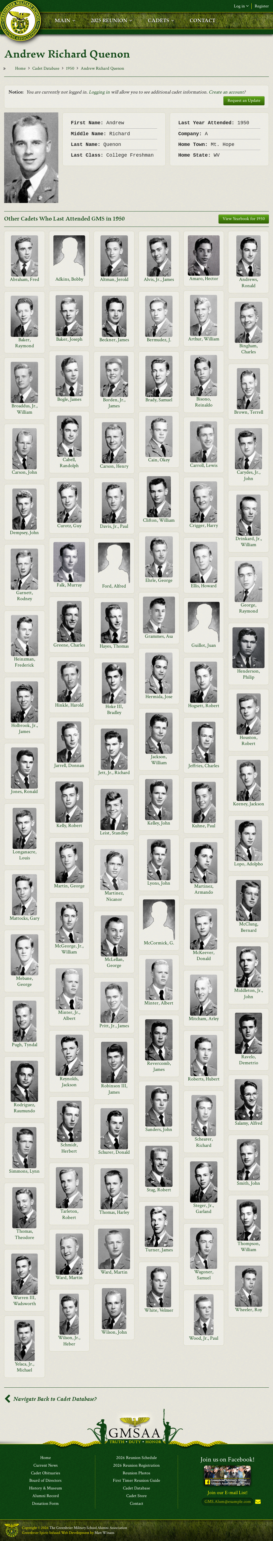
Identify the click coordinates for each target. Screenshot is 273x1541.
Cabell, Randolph (69, 462)
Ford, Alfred (114, 586)
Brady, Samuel (158, 400)
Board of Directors (45, 1480)
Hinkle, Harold (69, 705)
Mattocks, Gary (24, 918)
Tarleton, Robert (69, 1214)
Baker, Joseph (69, 339)
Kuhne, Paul (203, 826)
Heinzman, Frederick (24, 662)
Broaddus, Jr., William (25, 409)
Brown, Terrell (248, 412)
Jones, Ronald (24, 791)
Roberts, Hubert (204, 1079)
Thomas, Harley (114, 1212)
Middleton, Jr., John (248, 993)
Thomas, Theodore (24, 1234)
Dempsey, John (24, 532)
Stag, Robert (159, 1190)
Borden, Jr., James (114, 403)
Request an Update (244, 100)
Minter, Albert (158, 1003)
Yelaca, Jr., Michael (24, 1367)
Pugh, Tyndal (24, 1045)
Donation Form (45, 1503)
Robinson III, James (114, 1089)
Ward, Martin (114, 1272)
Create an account (226, 92)
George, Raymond (248, 608)
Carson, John (24, 472)
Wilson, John (114, 1332)
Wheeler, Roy (248, 1309)
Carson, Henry (114, 466)
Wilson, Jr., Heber (69, 1340)
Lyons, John (158, 883)
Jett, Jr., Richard (114, 772)
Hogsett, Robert (203, 705)
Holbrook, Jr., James (24, 728)
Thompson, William (248, 1246)
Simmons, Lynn (24, 1171)
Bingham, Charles (248, 349)
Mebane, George (24, 981)
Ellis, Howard (204, 586)
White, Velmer (158, 1310)
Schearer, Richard (204, 1142)
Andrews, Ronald (248, 282)
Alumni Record (45, 1496)
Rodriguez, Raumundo (24, 1108)
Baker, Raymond (24, 343)
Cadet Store (136, 1496)
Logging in (99, 92)
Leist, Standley (114, 833)
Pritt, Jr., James (114, 1026)
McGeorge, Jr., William (69, 949)
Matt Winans (104, 1532)
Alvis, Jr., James (159, 279)
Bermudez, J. (159, 340)
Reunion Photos (136, 1473)
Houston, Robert (248, 740)
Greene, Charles (69, 645)
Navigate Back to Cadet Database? (50, 1399)
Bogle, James (69, 399)
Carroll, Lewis (203, 465)
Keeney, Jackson (248, 804)
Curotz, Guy (69, 526)
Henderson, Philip (248, 674)
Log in (241, 6)
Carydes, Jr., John (248, 475)
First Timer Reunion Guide (136, 1480)
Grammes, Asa (159, 636)
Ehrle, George (159, 580)
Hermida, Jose (159, 696)
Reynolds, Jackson (69, 1082)
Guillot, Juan (203, 645)
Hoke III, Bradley (114, 709)
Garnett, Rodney (24, 595)
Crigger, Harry (203, 525)
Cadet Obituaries (45, 1473)
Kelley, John (158, 823)
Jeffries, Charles (203, 766)
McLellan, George (114, 962)
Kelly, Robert (69, 825)
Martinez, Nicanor (114, 896)
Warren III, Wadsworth (24, 1300)
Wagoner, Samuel (203, 1275)
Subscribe (257, 1502)
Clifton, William (159, 520)
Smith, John (248, 1183)
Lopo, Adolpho (248, 864)
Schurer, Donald (114, 1152)
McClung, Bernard (248, 927)
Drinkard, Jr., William (248, 541)
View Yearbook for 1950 (244, 219)
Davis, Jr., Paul (114, 526)
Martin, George (69, 886)
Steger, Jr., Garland (203, 1208)
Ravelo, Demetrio (248, 1060)
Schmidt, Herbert (69, 1148)
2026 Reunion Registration (136, 1465)
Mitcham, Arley (204, 1018)
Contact (136, 1503)
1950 (70, 68)
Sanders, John (158, 1129)
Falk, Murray (69, 585)
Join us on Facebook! (227, 1459)
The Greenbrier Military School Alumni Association (88, 1527)
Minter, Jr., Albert (69, 1015)
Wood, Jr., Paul (203, 1338)
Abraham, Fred (24, 279)
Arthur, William (203, 339)
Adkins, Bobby (69, 279)
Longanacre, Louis (24, 855)
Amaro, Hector (203, 278)
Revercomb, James (159, 1066)
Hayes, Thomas (114, 646)
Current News (45, 1465)
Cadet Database (45, 68)
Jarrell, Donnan (69, 765)
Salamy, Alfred (248, 1123)
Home (20, 68)
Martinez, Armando (203, 889)
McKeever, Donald (203, 955)
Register (262, 6)
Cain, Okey (159, 460)
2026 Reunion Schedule (136, 1458)
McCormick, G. (159, 943)
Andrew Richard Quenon (102, 68)
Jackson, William (159, 759)
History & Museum (45, 1488)
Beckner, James (114, 340)
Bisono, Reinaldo (203, 402)
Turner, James (159, 1250)
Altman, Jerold (114, 279)
